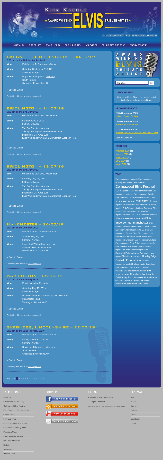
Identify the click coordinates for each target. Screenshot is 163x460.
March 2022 (122, 157)
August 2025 (122, 154)
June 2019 (121, 164)
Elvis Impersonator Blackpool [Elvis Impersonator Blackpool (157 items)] (146, 240)
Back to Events (16, 90)
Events (134, 406)
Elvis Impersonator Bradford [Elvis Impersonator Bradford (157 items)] (145, 243)
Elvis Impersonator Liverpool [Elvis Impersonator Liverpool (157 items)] (141, 191)
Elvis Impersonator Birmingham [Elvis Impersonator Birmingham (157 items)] (143, 264)
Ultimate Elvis (9, 454)
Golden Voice (9, 415)
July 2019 (121, 161)
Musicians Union (10, 432)
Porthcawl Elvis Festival (13, 436)
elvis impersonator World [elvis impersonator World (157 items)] (137, 246)
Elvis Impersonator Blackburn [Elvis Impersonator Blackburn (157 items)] (135, 271)
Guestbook (135, 419)
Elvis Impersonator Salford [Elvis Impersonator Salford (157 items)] (125, 267)
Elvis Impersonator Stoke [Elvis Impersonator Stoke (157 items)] (124, 243)
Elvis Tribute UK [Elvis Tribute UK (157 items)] (121, 246)
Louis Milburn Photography (14, 428)
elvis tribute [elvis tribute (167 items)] (138, 208)
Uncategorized (34, 96)
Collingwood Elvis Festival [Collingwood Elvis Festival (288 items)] (135, 186)
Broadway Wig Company (13, 402)
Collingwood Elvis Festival (14, 406)
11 (41, 378)
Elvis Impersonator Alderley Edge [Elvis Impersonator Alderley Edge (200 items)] (139, 256)
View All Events (123, 138)
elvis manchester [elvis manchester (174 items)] (122, 191)
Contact (134, 423)
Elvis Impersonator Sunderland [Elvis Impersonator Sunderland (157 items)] (134, 182)
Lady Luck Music (10, 419)
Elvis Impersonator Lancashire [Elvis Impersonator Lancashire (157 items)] (146, 215)
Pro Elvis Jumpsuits (11, 441)
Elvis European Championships (16, 410)
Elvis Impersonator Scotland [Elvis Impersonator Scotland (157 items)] (133, 211)
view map (50, 76)
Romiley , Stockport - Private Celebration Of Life (137, 132)
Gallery (134, 410)
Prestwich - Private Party (127, 124)
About (133, 402)
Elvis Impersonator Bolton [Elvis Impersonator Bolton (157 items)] (145, 197)
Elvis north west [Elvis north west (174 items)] (132, 253)
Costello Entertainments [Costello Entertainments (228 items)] (129, 260)
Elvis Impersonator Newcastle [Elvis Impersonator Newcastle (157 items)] (126, 179)
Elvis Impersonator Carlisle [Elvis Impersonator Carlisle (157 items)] (143, 194)
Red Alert (7, 445)
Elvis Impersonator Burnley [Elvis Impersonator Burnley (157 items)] (137, 236)
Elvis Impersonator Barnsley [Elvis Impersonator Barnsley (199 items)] (130, 218)
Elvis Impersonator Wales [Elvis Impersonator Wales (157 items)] (125, 197)
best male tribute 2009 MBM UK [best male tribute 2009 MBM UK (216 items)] (133, 201)
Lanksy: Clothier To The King (15, 423)
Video (133, 415)
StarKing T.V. (8, 449)
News (133, 397)
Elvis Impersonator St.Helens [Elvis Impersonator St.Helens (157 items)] (138, 230)
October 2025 (123, 150)
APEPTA (7, 397)
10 (36, 378)
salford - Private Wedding (127, 116)
